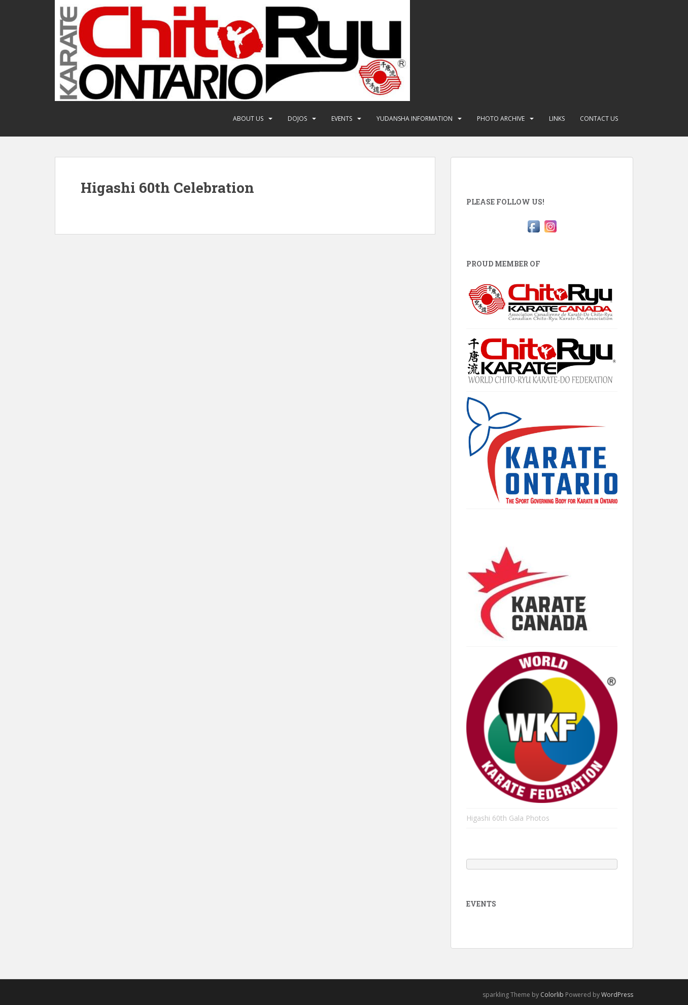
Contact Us (599, 118)
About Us (248, 118)
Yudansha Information (414, 118)
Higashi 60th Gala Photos (507, 818)
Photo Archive (501, 118)
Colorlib (552, 994)
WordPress (617, 994)
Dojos (297, 118)
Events (341, 118)
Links (557, 118)
